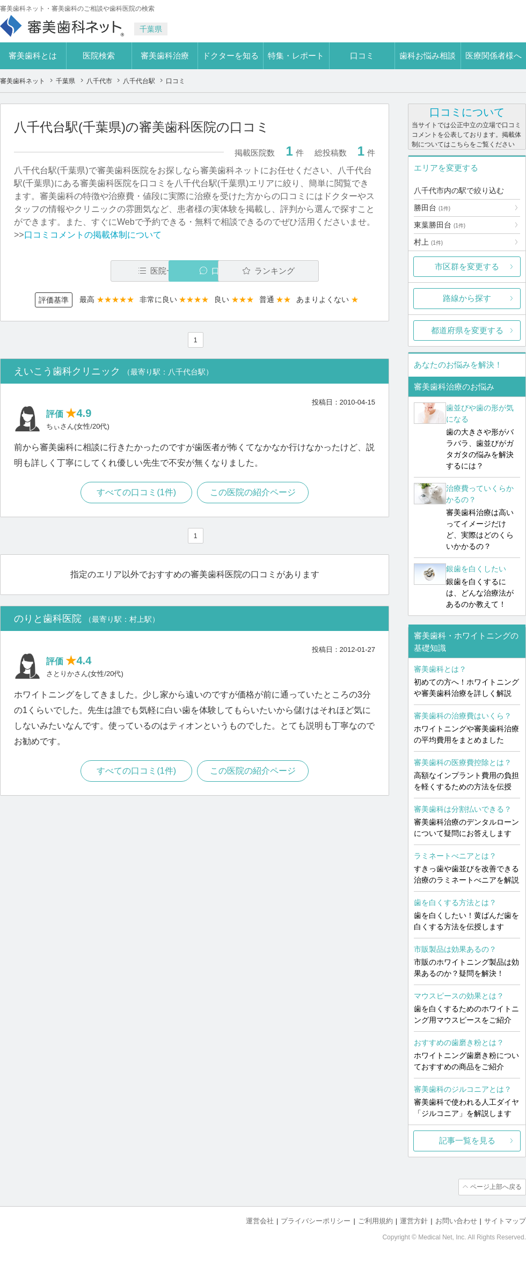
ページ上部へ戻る (495, 1187)
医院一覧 (88, 270)
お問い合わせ (456, 1220)
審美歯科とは (33, 55)
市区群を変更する (467, 266)
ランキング (313, 270)
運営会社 (260, 1220)
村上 (428, 242)
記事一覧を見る (467, 1140)
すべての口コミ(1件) (136, 492)
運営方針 (414, 1220)
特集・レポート (296, 55)
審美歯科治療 (165, 55)
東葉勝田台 (439, 225)
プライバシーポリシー (315, 1220)
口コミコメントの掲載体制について (93, 234)
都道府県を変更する (467, 330)
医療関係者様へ (493, 55)
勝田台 (432, 207)
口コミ (362, 55)
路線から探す (467, 298)
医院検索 (99, 55)
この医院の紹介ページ (253, 492)
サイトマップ (505, 1220)
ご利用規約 (375, 1220)
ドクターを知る (230, 55)
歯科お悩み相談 (427, 55)
